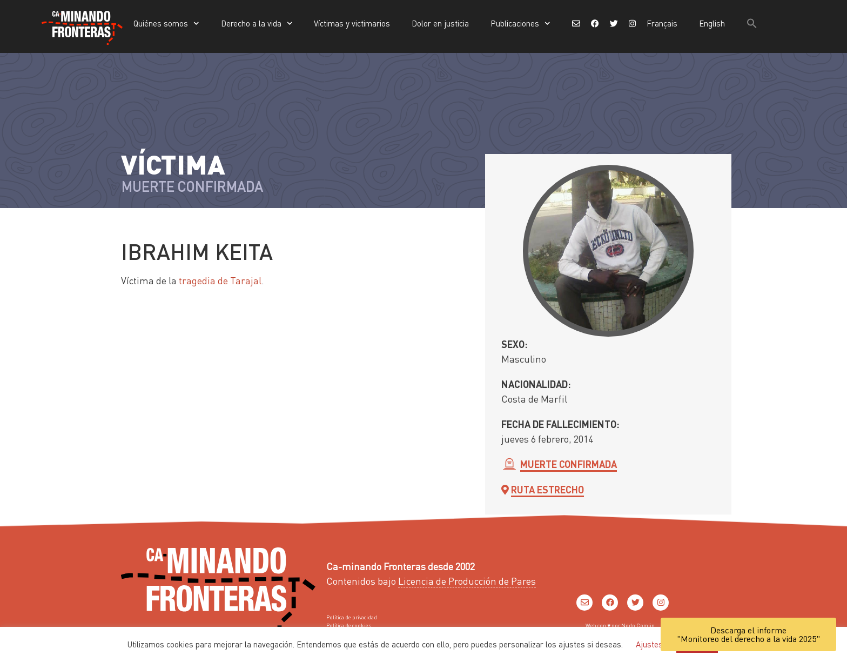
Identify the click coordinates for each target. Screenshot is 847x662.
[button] (752, 23)
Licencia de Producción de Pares (467, 580)
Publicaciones (520, 23)
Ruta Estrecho (547, 489)
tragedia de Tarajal (220, 280)
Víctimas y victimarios (352, 23)
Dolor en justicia (440, 23)
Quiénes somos (166, 23)
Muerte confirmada (568, 464)
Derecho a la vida (257, 23)
